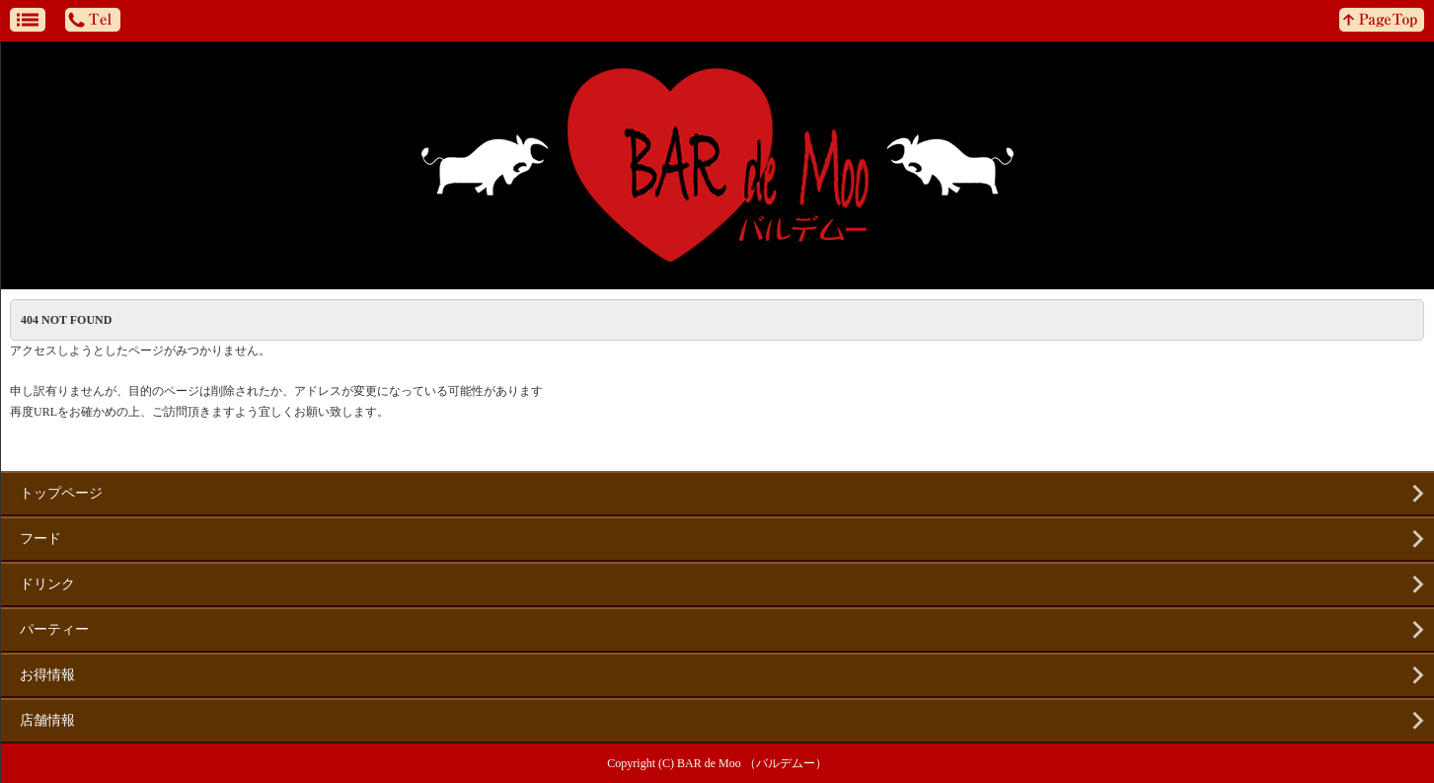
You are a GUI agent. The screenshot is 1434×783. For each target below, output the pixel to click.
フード (40, 538)
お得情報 (47, 674)
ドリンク (47, 584)
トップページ (61, 493)
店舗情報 (47, 720)
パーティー (54, 629)
